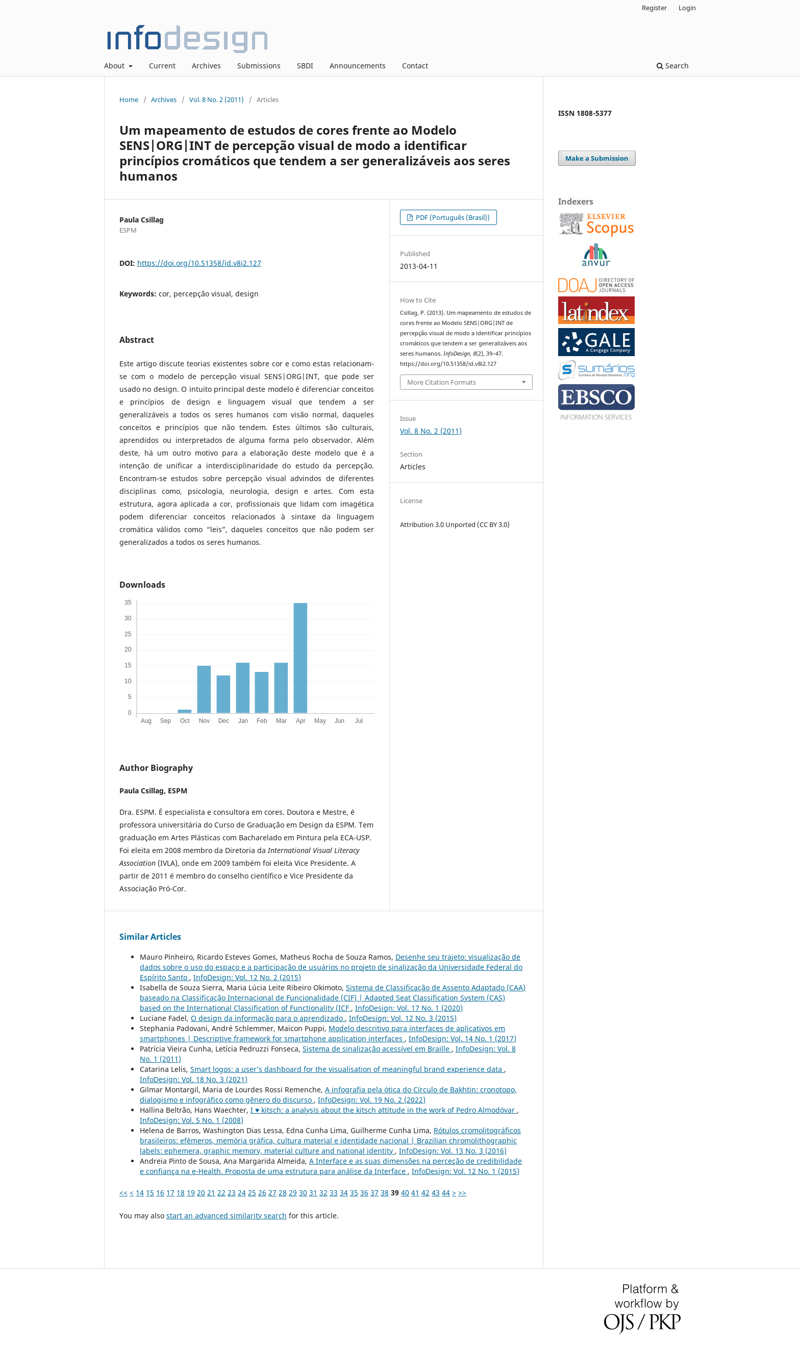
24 (242, 1192)
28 (283, 1192)
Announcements (358, 65)
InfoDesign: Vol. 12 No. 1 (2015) (465, 1171)
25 (252, 1192)
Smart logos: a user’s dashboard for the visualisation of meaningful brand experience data (347, 1069)
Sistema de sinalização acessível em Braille (377, 1049)
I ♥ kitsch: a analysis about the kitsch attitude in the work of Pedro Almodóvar (384, 1110)
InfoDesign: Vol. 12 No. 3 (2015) (403, 1018)
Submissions (259, 65)
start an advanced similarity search (226, 1215)
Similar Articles (150, 936)
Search (673, 65)
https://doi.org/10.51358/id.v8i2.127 (199, 263)
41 (415, 1192)
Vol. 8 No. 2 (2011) (216, 99)
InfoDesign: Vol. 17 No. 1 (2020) (409, 1008)
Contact (415, 65)
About (115, 65)
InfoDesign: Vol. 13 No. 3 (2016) (453, 1151)
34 (344, 1192)
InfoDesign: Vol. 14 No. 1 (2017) (462, 1038)
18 (181, 1192)
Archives (206, 65)
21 (211, 1192)
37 (374, 1192)
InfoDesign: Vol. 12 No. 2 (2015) (247, 977)
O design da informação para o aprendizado (268, 1018)
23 (232, 1192)
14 (140, 1192)
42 (425, 1192)
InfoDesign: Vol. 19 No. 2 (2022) (372, 1100)
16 (160, 1192)
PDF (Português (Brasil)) (452, 217)
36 (364, 1192)
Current (162, 65)
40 (405, 1192)
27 (272, 1192)
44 (446, 1192)
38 (385, 1192)
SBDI (305, 65)
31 (313, 1192)
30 (303, 1192)
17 (170, 1192)
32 (323, 1192)
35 (354, 1192)
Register (654, 7)
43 (436, 1192)
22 (221, 1192)
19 (191, 1192)
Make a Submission (597, 158)
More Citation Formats (441, 382)
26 (262, 1192)
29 (293, 1192)
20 (201, 1192)
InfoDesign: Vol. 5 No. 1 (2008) (191, 1120)
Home (128, 99)
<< (123, 1192)
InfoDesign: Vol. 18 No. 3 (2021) (193, 1079)
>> (462, 1192)
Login (687, 7)
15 (150, 1192)
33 (334, 1192)
